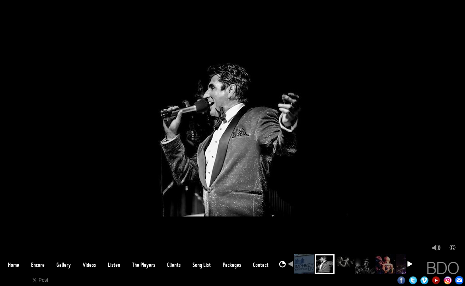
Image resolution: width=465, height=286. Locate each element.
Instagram (448, 280)
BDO (442, 268)
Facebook (401, 280)
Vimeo (424, 280)
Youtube (436, 280)
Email (459, 280)
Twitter (413, 280)
